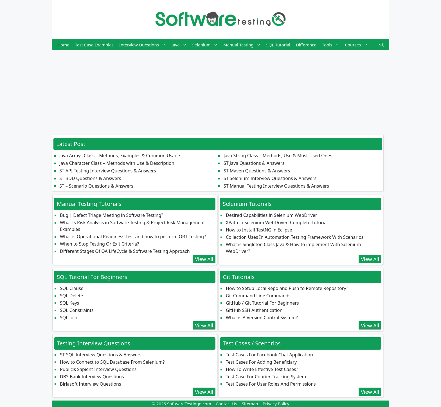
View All (204, 259)
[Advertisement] (220, 89)
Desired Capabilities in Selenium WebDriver (271, 215)
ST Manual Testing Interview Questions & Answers (276, 186)
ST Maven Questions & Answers (257, 171)
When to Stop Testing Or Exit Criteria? (99, 244)
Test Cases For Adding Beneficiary (261, 362)
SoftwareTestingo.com (189, 403)
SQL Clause (72, 288)
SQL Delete (71, 296)
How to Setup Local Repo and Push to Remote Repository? (287, 288)
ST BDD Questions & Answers (90, 178)
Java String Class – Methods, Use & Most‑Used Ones (278, 155)
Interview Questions (144, 44)
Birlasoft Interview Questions (90, 384)
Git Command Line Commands (258, 296)
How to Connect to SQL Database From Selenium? (112, 362)
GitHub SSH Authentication (254, 310)
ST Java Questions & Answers (254, 163)
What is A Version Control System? (262, 317)
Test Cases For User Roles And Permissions (271, 384)
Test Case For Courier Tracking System (266, 377)
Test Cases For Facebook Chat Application (269, 355)
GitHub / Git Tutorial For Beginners (262, 303)
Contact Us (226, 403)
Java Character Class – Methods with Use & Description (116, 163)
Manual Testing (243, 44)
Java (181, 44)
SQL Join (68, 317)
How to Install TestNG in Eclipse (259, 230)
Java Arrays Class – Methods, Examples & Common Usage (119, 155)
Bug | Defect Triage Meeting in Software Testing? (111, 215)
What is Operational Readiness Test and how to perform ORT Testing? (133, 236)
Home (63, 45)
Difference (306, 45)
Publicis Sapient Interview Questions (98, 369)
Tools (332, 44)
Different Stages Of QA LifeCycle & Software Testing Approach (125, 251)
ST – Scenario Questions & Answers (96, 186)
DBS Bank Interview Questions (92, 377)
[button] (381, 44)
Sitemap (250, 403)
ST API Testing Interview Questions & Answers (107, 171)
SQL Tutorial (278, 45)
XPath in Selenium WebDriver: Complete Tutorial (277, 222)
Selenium (206, 44)
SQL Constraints (77, 310)
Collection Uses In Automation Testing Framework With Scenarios (295, 237)
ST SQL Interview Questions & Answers (100, 355)
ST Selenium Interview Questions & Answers (270, 178)
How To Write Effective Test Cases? (262, 369)
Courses (358, 44)
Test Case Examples (94, 45)
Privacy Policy (276, 403)
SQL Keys (69, 303)
